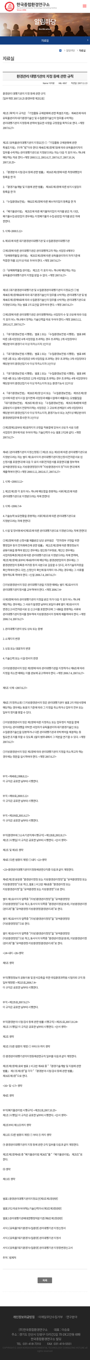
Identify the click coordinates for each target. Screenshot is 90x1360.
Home (60, 50)
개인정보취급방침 (24, 1317)
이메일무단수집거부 (50, 1317)
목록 (44, 1280)
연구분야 (71, 1317)
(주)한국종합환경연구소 (31, 6)
